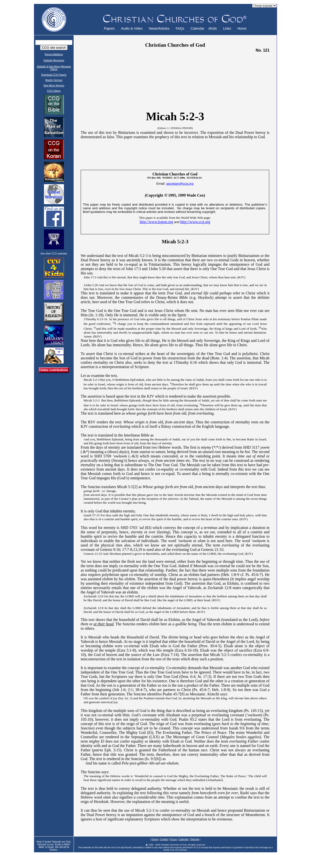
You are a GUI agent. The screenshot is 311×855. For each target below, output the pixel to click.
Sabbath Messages (53, 60)
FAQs (180, 28)
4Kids (212, 28)
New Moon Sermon (53, 85)
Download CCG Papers (54, 74)
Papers (109, 28)
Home (241, 28)
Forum (173, 839)
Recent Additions (54, 54)
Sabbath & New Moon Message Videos (54, 68)
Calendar (197, 28)
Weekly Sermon (53, 80)
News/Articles (159, 28)
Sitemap (194, 839)
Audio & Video (131, 28)
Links (227, 28)
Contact (164, 839)
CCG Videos (53, 91)
